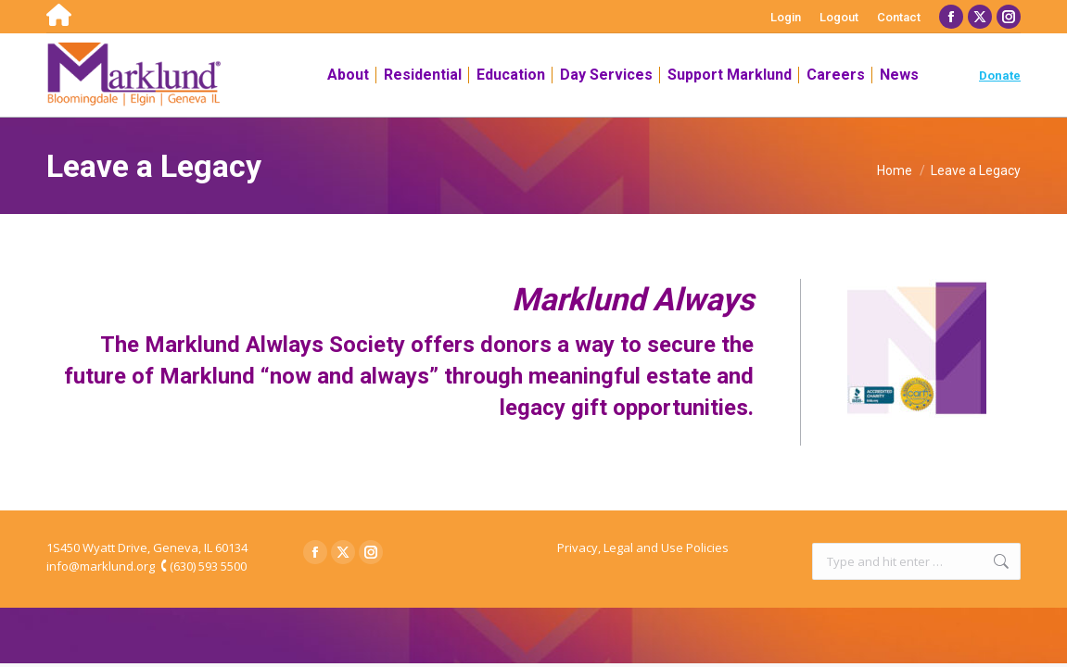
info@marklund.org (100, 566)
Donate (1000, 75)
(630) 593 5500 (208, 566)
